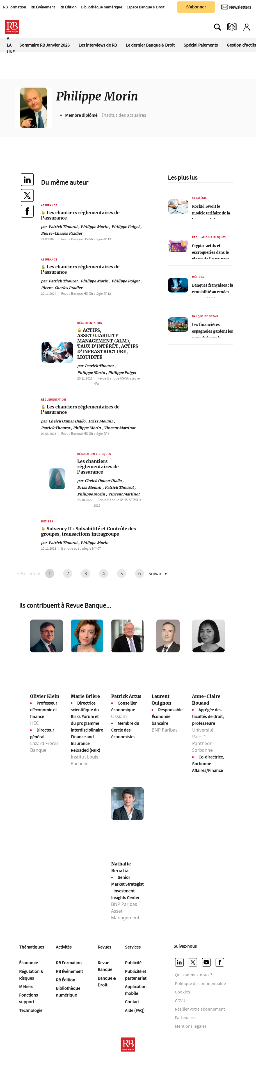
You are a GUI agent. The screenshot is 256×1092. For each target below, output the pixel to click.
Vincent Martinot (119, 428)
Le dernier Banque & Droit (150, 45)
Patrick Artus (126, 696)
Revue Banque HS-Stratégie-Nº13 (86, 239)
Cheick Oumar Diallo (64, 421)
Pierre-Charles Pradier (61, 233)
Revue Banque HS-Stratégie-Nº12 (86, 293)
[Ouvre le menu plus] (38, 27)
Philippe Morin (95, 226)
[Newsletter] (236, 7)
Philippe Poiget (126, 226)
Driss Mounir (101, 421)
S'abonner (196, 7)
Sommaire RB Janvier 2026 (44, 45)
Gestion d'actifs (241, 45)
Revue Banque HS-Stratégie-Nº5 (85, 433)
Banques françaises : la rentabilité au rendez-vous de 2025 (212, 292)
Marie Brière (85, 696)
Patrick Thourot (60, 226)
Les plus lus (182, 177)
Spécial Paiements (201, 45)
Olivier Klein (44, 696)
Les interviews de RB (98, 45)
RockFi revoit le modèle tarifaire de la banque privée (211, 213)
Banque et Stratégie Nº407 (81, 548)
